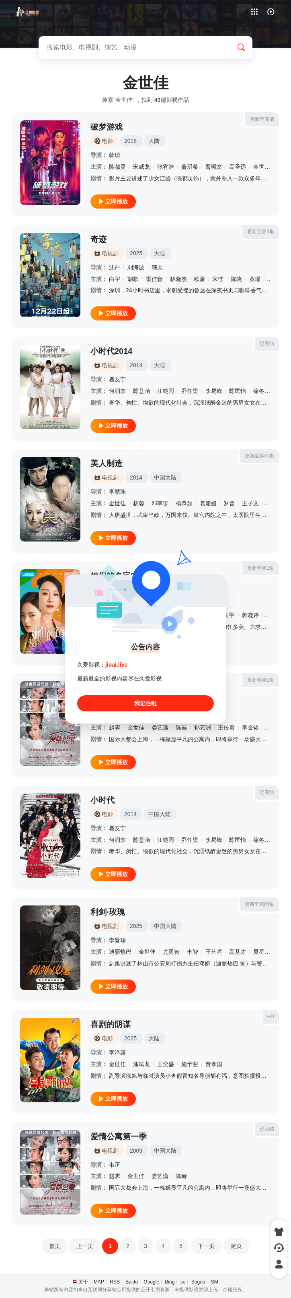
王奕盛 (165, 1064)
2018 (130, 141)
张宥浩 (165, 166)
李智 (192, 952)
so (183, 1282)
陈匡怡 (237, 391)
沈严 (114, 267)
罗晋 (229, 503)
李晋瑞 (117, 940)
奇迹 (98, 239)
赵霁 (114, 727)
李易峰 (213, 391)
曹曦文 (213, 166)
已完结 (267, 343)
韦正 (114, 1165)
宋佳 (217, 279)
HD (270, 1016)
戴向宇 (226, 615)
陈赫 (181, 727)
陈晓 (236, 279)
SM (214, 1282)
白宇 (114, 279)
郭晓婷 (250, 615)
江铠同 (165, 391)
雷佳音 (154, 279)
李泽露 (117, 1052)
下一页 (206, 1246)
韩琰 (114, 155)
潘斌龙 (141, 1064)
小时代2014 (111, 351)
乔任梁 (189, 391)
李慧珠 (117, 491)
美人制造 (106, 463)
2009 (136, 1150)
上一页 (84, 1246)
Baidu (131, 1282)
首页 (54, 1246)
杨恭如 (184, 503)
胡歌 (133, 279)
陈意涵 (141, 391)
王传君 (226, 727)
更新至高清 (262, 119)
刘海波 (135, 267)
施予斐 (189, 1064)
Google (151, 1282)
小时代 (102, 800)
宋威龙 (141, 166)
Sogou (198, 1282)
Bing (169, 1282)
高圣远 (237, 166)
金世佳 (261, 166)
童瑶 (254, 279)
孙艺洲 (202, 727)
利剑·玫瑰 (107, 911)
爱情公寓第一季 (118, 1136)
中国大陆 (165, 477)
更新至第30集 (259, 456)
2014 (136, 365)
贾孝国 (213, 1064)
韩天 (157, 267)
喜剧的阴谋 (110, 1024)
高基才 (237, 952)
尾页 (236, 1246)
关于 (83, 1282)
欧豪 (199, 279)
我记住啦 (145, 703)
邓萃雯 (160, 503)
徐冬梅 (261, 391)
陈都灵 (117, 166)
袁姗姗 (208, 503)
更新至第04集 (259, 904)
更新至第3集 (260, 231)
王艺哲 (213, 952)
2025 (136, 253)
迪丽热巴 (120, 952)
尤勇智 (171, 952)
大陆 (154, 141)
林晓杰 (178, 279)
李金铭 (250, 727)
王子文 (250, 503)
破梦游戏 (106, 126)
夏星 (258, 952)
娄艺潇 (160, 727)
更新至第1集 (260, 568)
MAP (99, 1282)
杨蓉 (138, 503)
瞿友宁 (117, 379)
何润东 (117, 391)
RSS (115, 1282)
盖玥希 (189, 166)
